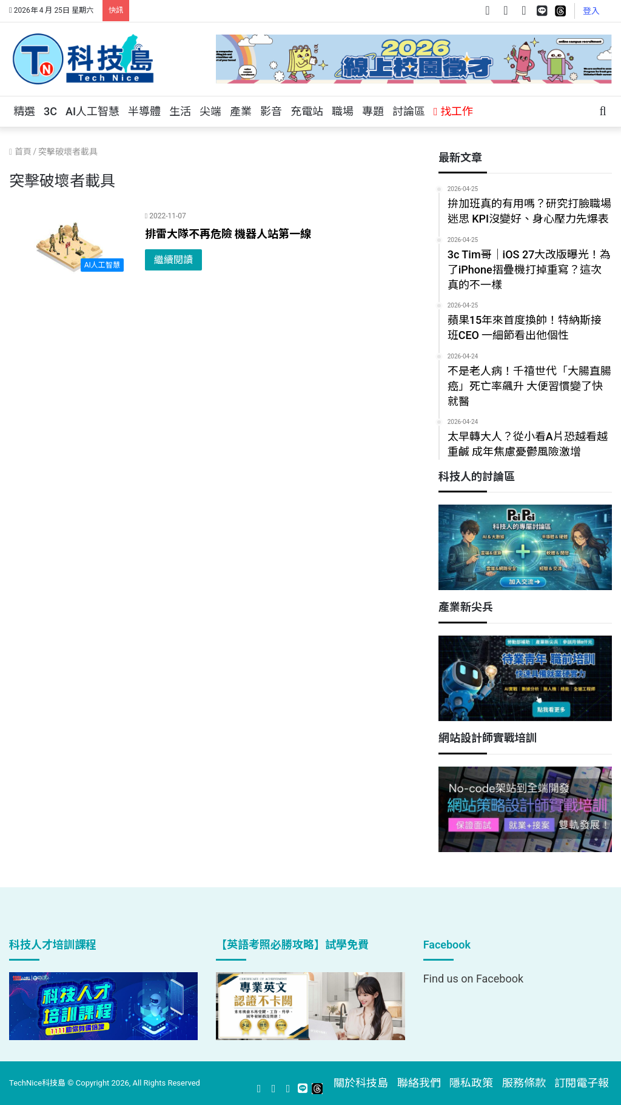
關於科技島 (361, 1082)
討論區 (408, 111)
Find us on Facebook (473, 978)
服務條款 (524, 1082)
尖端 (210, 111)
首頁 (20, 151)
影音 (271, 111)
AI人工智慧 (92, 111)
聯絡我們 (419, 1082)
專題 (373, 111)
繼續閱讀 (173, 260)
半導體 (144, 111)
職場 (343, 111)
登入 (591, 11)
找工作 (453, 111)
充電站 (306, 111)
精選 (24, 111)
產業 (241, 111)
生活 (180, 111)
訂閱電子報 (581, 1082)
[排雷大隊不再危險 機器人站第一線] (69, 244)
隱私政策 (471, 1082)
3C (50, 111)
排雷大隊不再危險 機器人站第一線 (228, 233)
